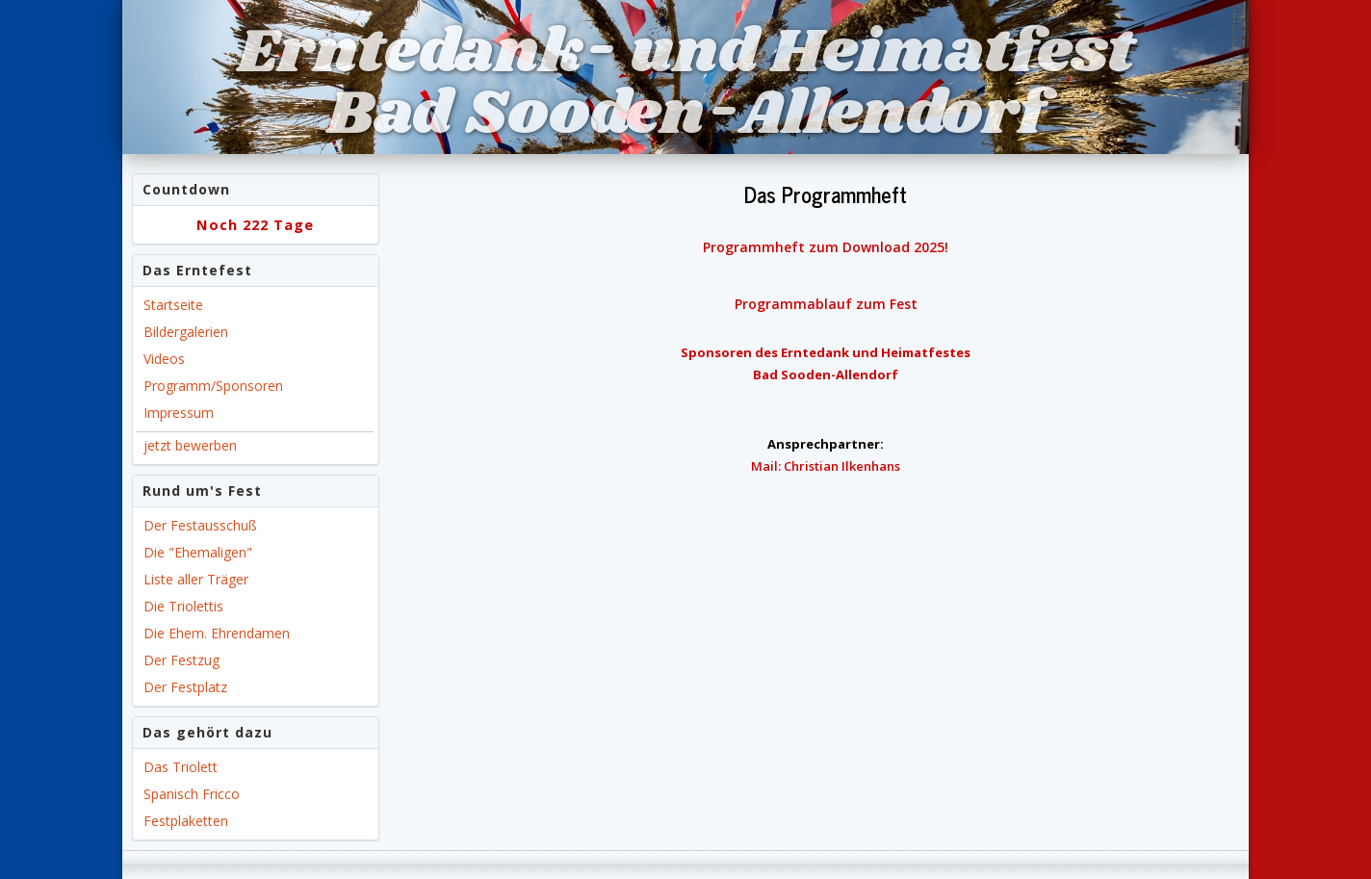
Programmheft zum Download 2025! (825, 247)
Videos (164, 358)
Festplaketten (185, 821)
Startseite (173, 305)
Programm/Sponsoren (213, 385)
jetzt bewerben (190, 445)
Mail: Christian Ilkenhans (825, 466)
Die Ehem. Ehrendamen (216, 633)
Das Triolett (180, 767)
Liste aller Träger (195, 579)
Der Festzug (181, 660)
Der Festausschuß (200, 525)
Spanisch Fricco (191, 794)
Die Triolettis (183, 606)
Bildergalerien (185, 332)
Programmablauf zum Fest (826, 304)
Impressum (178, 412)
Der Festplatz (185, 687)
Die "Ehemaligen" (197, 552)
